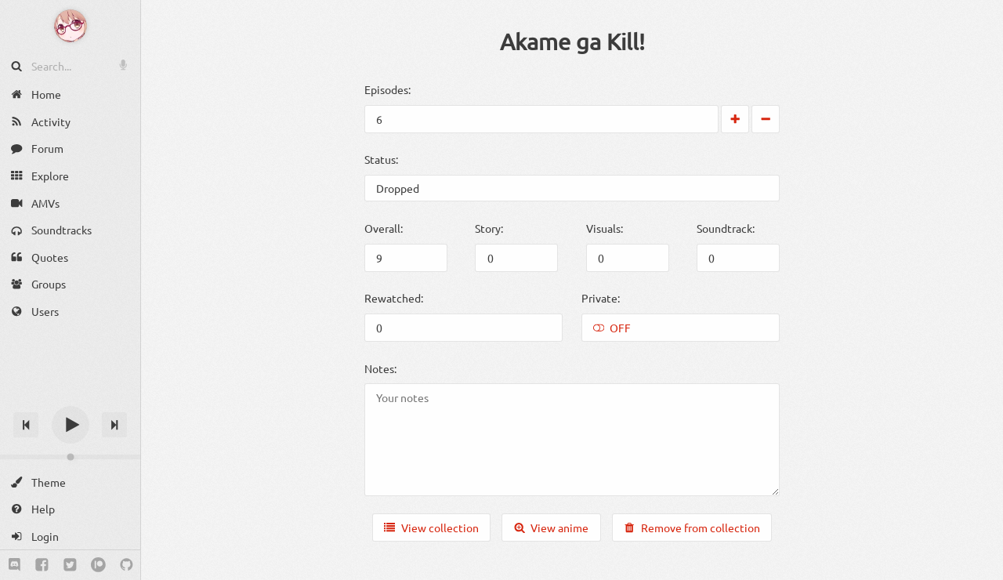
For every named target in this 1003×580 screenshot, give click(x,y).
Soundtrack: (726, 228)
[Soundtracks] (70, 230)
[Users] (70, 311)
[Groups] (70, 284)
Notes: (380, 368)
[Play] (70, 425)
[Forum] (70, 148)
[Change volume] (70, 457)
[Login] (70, 536)
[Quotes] (70, 257)
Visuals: (604, 228)
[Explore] (70, 176)
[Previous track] (25, 424)
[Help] (70, 509)
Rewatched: (393, 298)
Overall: (383, 228)
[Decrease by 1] (765, 119)
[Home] (70, 94)
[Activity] (70, 122)
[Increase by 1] (735, 119)
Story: (489, 228)
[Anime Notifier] (70, 25)
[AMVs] (70, 202)
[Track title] (70, 397)
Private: (600, 298)
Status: (381, 159)
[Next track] (114, 424)
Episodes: (387, 89)
